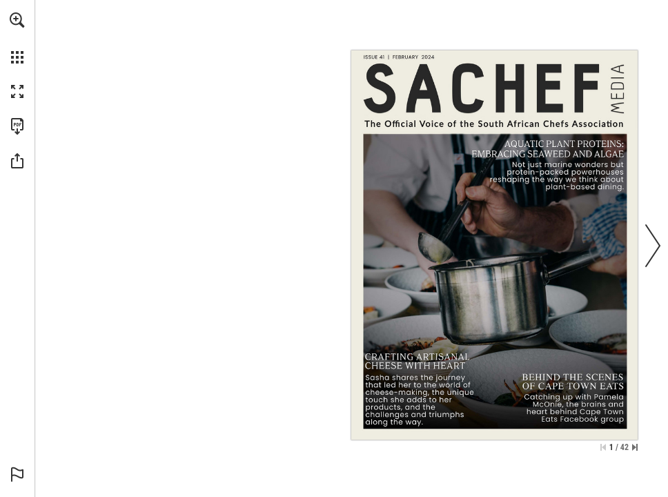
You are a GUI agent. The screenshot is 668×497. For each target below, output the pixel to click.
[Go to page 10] (548, 166)
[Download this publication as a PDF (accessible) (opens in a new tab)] (17, 126)
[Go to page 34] (572, 399)
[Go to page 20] (420, 388)
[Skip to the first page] (603, 447)
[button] (17, 20)
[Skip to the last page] (635, 447)
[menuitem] (17, 38)
